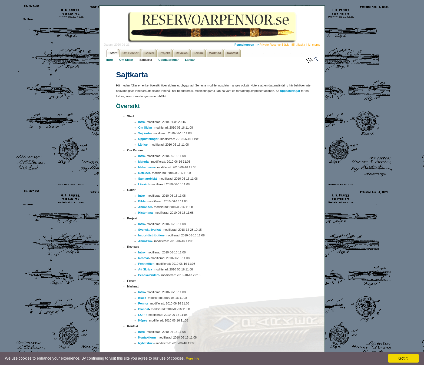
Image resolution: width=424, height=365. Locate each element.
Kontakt (232, 53)
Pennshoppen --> (247, 44)
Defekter (144, 173)
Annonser (145, 207)
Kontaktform (147, 337)
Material (144, 161)
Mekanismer (146, 167)
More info (192, 358)
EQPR (142, 314)
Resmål (143, 258)
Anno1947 (145, 241)
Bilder (142, 201)
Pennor (143, 303)
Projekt (165, 53)
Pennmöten (146, 263)
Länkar (190, 59)
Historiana (145, 212)
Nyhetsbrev (146, 343)
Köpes (142, 320)
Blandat (143, 309)
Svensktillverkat (149, 229)
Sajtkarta (146, 59)
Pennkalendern (149, 275)
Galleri (149, 53)
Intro (109, 59)
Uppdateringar (168, 59)
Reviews (182, 53)
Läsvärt (143, 184)
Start (113, 53)
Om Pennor (130, 53)
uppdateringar (290, 90)
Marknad (215, 53)
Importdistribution (151, 235)
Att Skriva (145, 269)
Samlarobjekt (147, 178)
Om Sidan (126, 59)
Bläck (142, 297)
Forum (198, 53)
